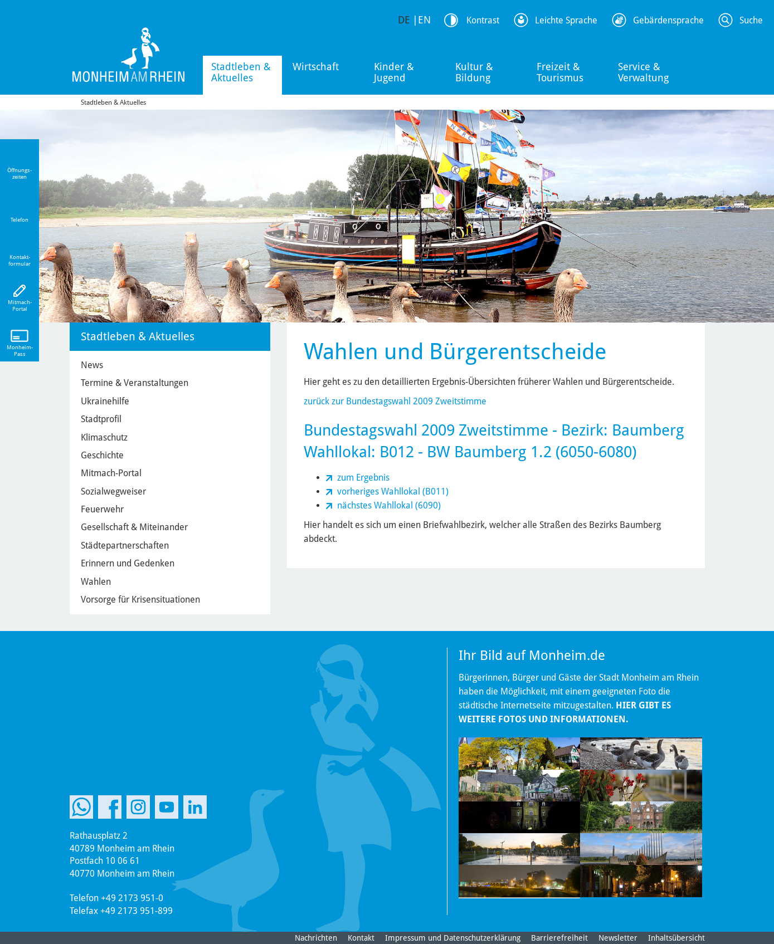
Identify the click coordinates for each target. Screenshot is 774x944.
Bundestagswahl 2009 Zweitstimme (426, 430)
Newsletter (617, 937)
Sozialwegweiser (113, 491)
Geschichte (102, 455)
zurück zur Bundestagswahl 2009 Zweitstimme (395, 401)
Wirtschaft (316, 66)
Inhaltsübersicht (676, 937)
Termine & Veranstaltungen (134, 383)
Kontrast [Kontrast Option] (482, 20)
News (92, 365)
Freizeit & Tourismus (560, 72)
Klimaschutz (104, 437)
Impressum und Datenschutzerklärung (452, 937)
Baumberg (648, 430)
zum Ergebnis (363, 477)
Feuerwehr (102, 509)
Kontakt (361, 937)
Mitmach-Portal (111, 473)
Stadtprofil (101, 419)
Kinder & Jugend (394, 72)
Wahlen (96, 581)
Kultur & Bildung (474, 72)
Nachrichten (316, 937)
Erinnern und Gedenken (127, 563)
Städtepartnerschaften (125, 545)
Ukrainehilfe (105, 401)
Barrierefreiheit (559, 937)
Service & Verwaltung (643, 72)
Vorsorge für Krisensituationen (140, 599)
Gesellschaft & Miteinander (134, 527)
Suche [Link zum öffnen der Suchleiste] (751, 20)
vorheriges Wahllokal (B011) (393, 491)
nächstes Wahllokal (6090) (389, 505)
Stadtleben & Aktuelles (241, 72)
